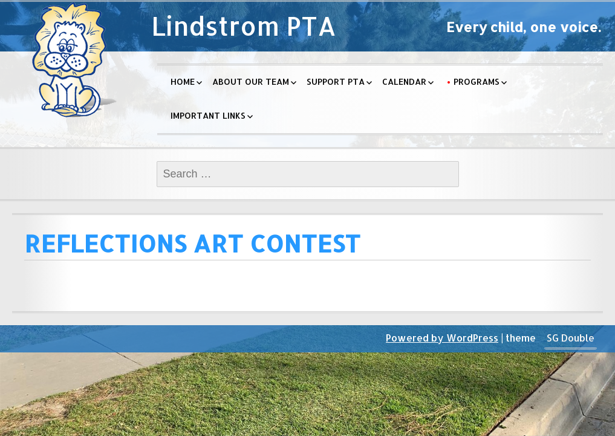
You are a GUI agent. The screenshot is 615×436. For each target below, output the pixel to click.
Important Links (208, 115)
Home (183, 81)
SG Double (570, 337)
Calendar (404, 81)
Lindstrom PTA (243, 26)
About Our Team (250, 81)
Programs (476, 81)
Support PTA (336, 81)
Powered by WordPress (442, 337)
